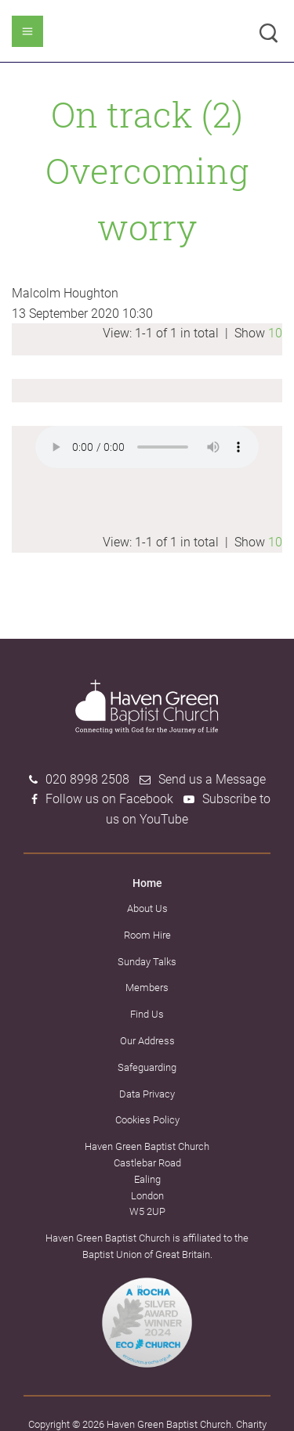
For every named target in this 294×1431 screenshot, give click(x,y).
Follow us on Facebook (109, 798)
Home (147, 883)
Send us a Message (212, 779)
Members (147, 987)
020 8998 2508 (87, 779)
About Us (147, 908)
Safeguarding (147, 1067)
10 (275, 333)
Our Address (147, 1041)
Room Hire (147, 935)
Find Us (147, 1014)
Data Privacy (147, 1094)
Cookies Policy (147, 1120)
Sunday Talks (147, 962)
